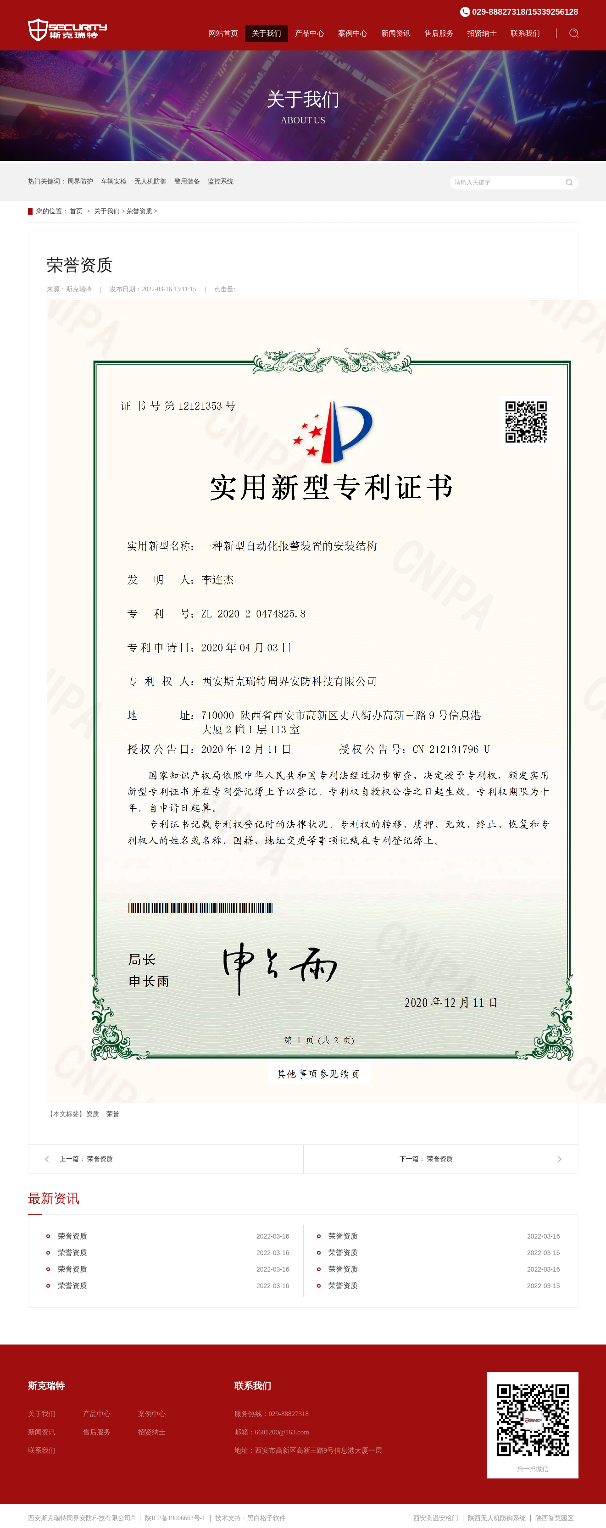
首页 (76, 211)
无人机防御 (150, 181)
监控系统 (221, 181)
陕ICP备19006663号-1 (175, 1518)
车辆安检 (114, 181)
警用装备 (187, 181)
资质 (92, 1114)
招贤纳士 (482, 33)
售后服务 (439, 33)
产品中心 (309, 33)
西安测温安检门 (435, 1518)
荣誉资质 (139, 211)
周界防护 (80, 181)
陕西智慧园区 (554, 1518)
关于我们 (266, 33)
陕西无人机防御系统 (497, 1518)
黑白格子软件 (266, 1518)
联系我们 (525, 33)
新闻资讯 (396, 33)
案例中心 (352, 33)
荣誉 (112, 1114)
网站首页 (223, 33)
